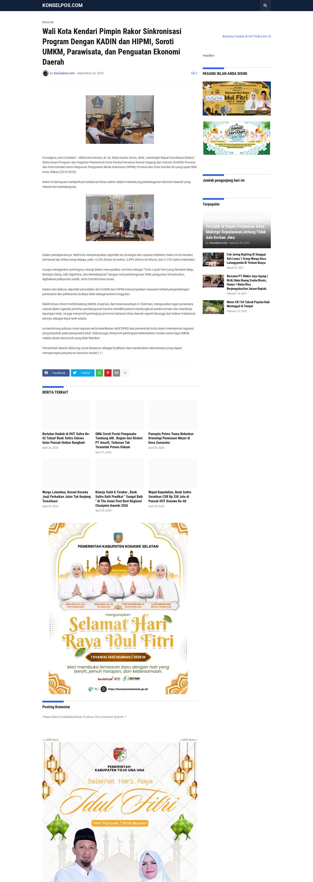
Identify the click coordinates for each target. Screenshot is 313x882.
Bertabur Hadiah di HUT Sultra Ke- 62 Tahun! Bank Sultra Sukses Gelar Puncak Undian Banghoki (66, 438)
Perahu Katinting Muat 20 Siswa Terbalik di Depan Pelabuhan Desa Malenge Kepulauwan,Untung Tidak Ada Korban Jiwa (236, 229)
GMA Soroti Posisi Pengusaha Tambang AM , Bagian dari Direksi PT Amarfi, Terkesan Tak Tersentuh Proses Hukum (118, 440)
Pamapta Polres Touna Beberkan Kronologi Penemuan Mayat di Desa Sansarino (171, 438)
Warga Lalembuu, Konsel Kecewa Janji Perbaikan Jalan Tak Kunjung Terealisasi (66, 496)
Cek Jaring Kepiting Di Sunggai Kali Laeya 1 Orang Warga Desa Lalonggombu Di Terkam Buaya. (246, 259)
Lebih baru (52, 739)
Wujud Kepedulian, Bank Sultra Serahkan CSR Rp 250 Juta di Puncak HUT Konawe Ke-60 (169, 496)
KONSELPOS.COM (62, 5)
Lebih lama (188, 739)
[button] (265, 5)
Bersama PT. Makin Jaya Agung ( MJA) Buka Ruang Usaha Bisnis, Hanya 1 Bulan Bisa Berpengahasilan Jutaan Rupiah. (247, 282)
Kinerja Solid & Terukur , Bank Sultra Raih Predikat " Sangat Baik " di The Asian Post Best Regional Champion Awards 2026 (119, 498)
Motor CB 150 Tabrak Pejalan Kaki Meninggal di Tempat (248, 304)
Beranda (48, 22)
